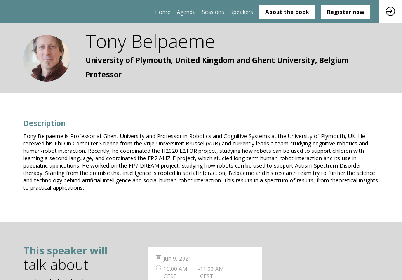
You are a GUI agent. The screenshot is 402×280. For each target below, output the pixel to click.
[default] (213, 11)
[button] (287, 12)
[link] (163, 11)
